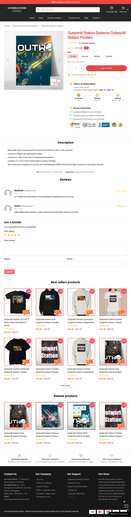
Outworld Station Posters (52, 26)
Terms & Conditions (44, 483)
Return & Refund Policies (77, 487)
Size (69, 52)
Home (6, 26)
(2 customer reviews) (87, 43)
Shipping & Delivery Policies (78, 479)
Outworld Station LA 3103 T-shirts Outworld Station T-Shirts (16, 322)
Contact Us (72, 490)
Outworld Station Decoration (25, 26)
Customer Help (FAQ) (76, 494)
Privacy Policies (42, 487)
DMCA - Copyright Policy (46, 490)
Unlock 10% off (126, 506)
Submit (9, 272)
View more (65, 386)
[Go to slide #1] (27, 95)
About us (39, 479)
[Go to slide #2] (40, 95)
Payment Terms (74, 483)
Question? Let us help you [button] (119, 514)
